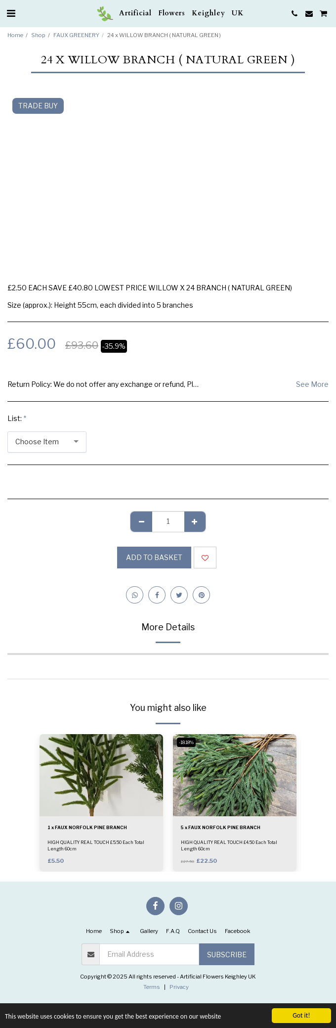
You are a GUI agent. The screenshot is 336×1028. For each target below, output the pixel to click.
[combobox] (46, 442)
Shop (38, 35)
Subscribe (227, 954)
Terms (151, 986)
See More (312, 384)
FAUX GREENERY (76, 35)
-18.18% (186, 742)
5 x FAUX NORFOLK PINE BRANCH (220, 827)
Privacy (179, 986)
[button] (10, 13)
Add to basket (154, 557)
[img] (101, 775)
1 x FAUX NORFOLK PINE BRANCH (87, 827)
